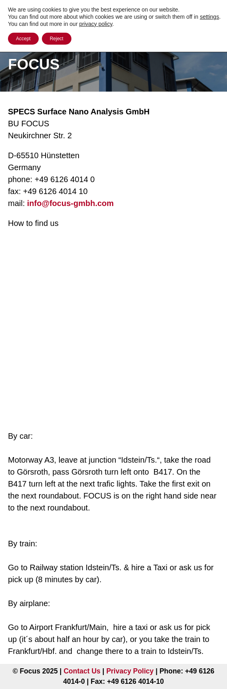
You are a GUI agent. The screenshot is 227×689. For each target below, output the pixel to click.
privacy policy (95, 24)
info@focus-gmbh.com (70, 203)
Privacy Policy (130, 671)
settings (209, 17)
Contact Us (81, 671)
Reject (56, 38)
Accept (23, 38)
